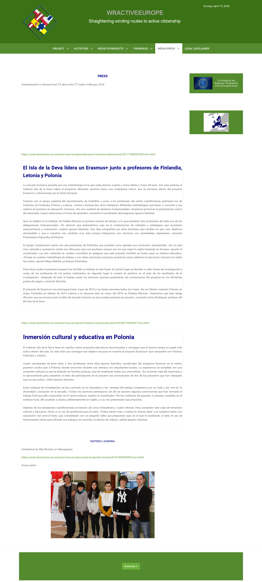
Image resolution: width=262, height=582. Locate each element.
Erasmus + (131, 566)
